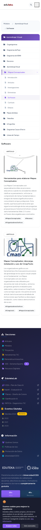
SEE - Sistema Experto (15, 363)
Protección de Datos (12, 451)
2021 (5, 422)
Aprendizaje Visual (21, 24)
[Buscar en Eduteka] (31, 5)
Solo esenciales (29, 526)
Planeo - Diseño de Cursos (20, 394)
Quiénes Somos (10, 442)
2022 (5, 418)
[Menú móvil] (36, 4)
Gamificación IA (20, 399)
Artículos (7, 341)
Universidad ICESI (20, 456)
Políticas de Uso (10, 447)
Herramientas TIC (10, 355)
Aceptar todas (11, 526)
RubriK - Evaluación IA (20, 390)
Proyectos (8, 350)
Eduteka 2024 (14, 413)
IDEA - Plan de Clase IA (20, 385)
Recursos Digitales (11, 368)
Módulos (7, 24)
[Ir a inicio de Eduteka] (8, 4)
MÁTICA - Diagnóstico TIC (20, 403)
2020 (5, 426)
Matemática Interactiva (12, 359)
